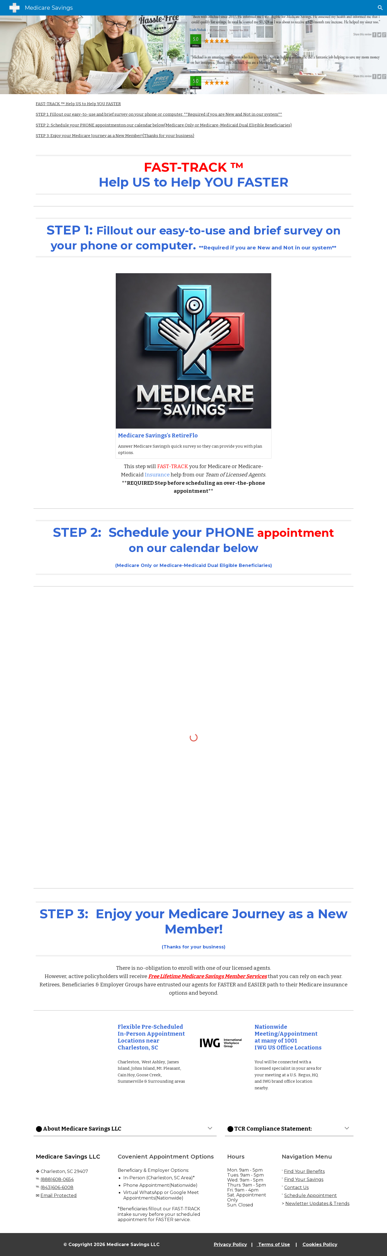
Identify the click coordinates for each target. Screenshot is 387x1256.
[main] (193, 175)
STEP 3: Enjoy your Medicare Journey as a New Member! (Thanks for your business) (115, 135)
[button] (380, 7)
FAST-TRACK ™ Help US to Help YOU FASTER (78, 103)
